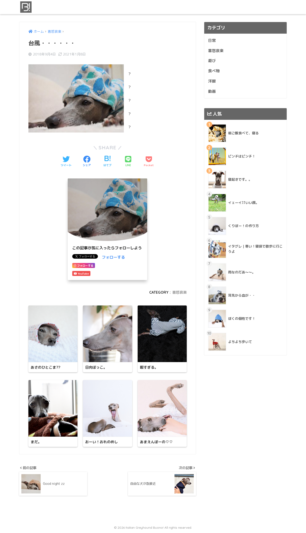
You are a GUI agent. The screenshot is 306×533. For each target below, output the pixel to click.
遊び (212, 60)
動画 (212, 91)
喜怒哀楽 (179, 292)
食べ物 (214, 70)
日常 (212, 40)
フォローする (113, 257)
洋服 (212, 81)
